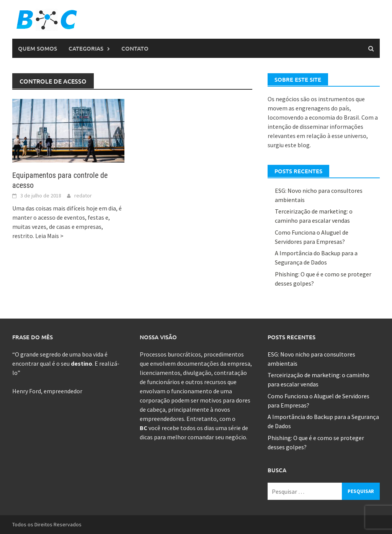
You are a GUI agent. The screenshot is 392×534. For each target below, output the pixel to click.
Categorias (86, 48)
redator (83, 195)
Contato (135, 48)
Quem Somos (37, 48)
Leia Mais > (49, 236)
